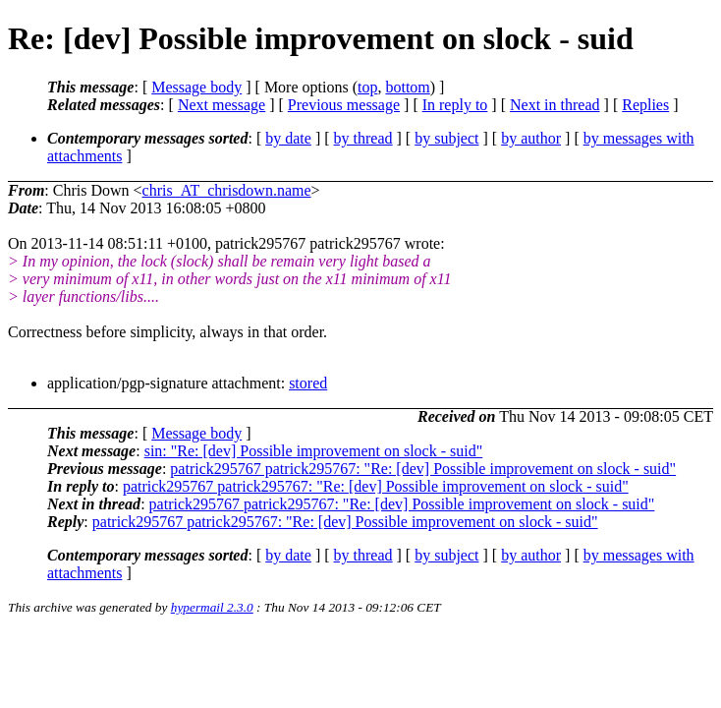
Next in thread (555, 104)
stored (308, 383)
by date (288, 138)
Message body (196, 87)
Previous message (344, 104)
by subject (446, 138)
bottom (407, 87)
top (367, 87)
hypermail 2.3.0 (212, 607)
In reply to (455, 104)
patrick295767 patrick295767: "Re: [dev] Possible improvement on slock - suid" (423, 468)
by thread (363, 138)
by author (531, 138)
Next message (221, 104)
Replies (645, 104)
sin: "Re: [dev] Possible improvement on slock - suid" (313, 450)
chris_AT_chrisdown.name (226, 190)
